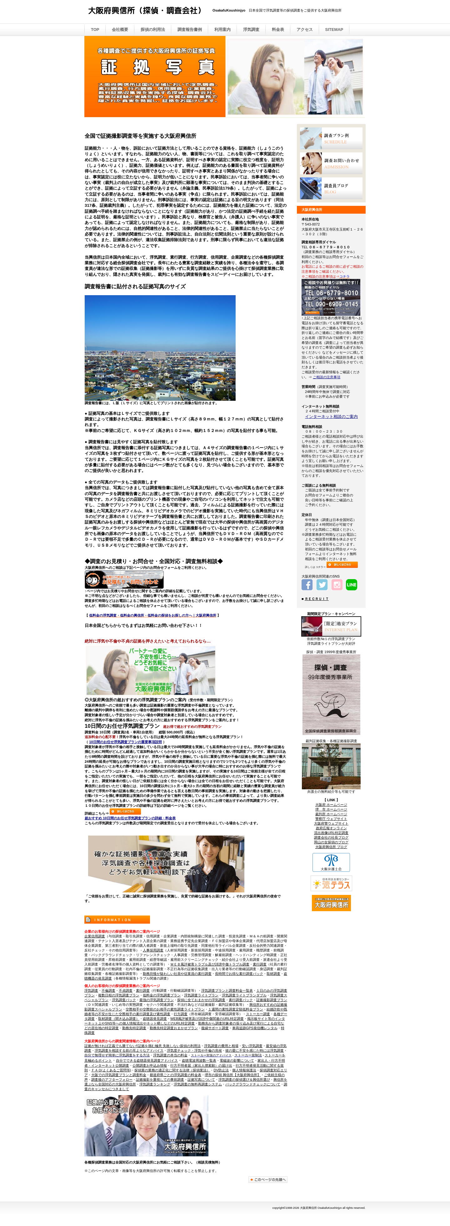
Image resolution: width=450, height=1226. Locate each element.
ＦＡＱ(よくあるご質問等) (111, 1070)
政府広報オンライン (331, 828)
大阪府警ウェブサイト (331, 823)
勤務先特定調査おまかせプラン (174, 1028)
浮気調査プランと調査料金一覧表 (227, 990)
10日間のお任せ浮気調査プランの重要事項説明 (125, 742)
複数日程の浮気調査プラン (118, 995)
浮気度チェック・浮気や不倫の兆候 (194, 1050)
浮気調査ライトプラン (201, 995)
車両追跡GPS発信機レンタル (255, 1028)
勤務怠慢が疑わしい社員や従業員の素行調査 (177, 973)
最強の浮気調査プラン (156, 1000)
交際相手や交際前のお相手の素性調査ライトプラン (165, 1009)
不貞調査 (125, 990)
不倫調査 (108, 990)
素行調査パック (241, 1000)
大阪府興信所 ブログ (331, 847)
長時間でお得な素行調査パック (239, 973)
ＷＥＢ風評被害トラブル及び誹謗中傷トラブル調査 (209, 964)
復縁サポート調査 (215, 1028)
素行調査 (260, 964)
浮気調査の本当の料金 (170, 1055)
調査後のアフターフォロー (111, 1079)
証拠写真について (201, 1079)
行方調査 (181, 1014)
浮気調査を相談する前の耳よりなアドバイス (129, 1050)
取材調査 (273, 973)
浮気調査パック (124, 1000)
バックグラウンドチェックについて (252, 1084)
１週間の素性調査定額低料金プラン (235, 1009)
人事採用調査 (153, 950)
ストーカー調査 (258, 1014)
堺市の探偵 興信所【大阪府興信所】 (233, 1075)
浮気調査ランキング (154, 1084)
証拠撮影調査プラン (271, 1000)
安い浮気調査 (252, 1046)
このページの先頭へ (268, 1179)
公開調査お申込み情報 (149, 1065)
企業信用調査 (94, 936)
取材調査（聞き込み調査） (118, 1018)
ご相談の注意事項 (326, 377)
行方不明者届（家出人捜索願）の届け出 (201, 1065)
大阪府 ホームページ (331, 805)
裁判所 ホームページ (331, 814)
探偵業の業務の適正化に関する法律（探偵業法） (172, 1070)
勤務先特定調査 (134, 1028)
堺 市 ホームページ (331, 809)
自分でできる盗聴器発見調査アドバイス (147, 1060)
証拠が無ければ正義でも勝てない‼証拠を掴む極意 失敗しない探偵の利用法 (142, 1046)
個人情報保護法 (244, 1070)
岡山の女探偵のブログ (331, 842)
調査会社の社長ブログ (331, 837)
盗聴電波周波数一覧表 (199, 1060)
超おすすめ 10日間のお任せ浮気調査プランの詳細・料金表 (130, 818)
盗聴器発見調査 (155, 1018)
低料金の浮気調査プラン (162, 995)
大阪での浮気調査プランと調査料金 (118, 1075)
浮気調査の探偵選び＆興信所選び (244, 1079)
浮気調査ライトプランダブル (244, 995)
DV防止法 (221, 1070)
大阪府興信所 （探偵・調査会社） (150, 12)
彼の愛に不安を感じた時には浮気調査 (254, 1050)
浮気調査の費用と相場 (221, 1046)
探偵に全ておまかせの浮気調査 (201, 1000)
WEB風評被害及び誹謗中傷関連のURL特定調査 (207, 1018)
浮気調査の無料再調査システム (198, 1084)
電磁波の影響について (237, 1060)
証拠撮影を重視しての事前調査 (160, 1079)
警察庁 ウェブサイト (331, 819)
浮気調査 (91, 990)
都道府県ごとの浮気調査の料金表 (175, 1075)
